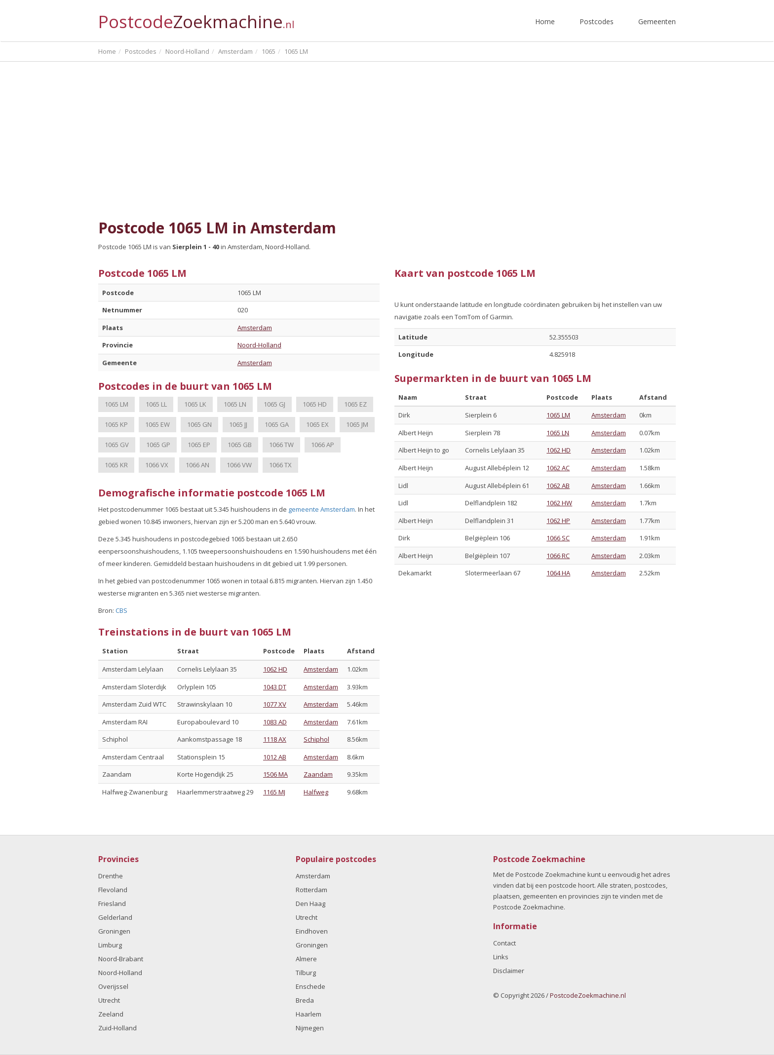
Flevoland (112, 889)
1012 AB (274, 757)
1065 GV (117, 444)
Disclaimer (508, 970)
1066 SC (558, 537)
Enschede (310, 986)
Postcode (196, 17)
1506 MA (275, 774)
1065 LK (195, 404)
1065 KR (116, 464)
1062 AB (558, 485)
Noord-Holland (259, 344)
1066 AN (197, 464)
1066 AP (322, 444)
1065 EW (157, 424)
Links (500, 956)
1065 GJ (274, 404)
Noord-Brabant (120, 958)
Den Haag (310, 903)
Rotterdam (311, 889)
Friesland (112, 903)
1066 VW (239, 464)
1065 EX (317, 424)
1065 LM (116, 404)
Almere (306, 958)
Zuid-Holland (117, 1027)
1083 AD (275, 721)
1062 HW (559, 502)
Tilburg (306, 972)
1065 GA (277, 424)
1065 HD (315, 404)
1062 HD (275, 669)
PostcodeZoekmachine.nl (588, 995)
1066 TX (280, 464)
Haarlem (308, 1014)
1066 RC (558, 555)
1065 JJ (238, 424)
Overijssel (113, 986)
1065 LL (156, 404)
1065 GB (240, 444)
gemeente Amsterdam (321, 509)
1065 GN (199, 424)
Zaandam (318, 774)
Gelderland (115, 917)
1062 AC (558, 467)
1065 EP (199, 444)
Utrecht (109, 1000)
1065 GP (158, 444)
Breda (305, 1000)
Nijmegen (310, 1027)
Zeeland (110, 1014)
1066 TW (281, 444)
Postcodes (597, 21)
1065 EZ (355, 404)
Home (545, 21)
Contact (504, 943)
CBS (121, 610)
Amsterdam (254, 327)
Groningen (114, 931)
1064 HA (558, 572)
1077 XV (274, 704)
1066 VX (156, 464)
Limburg (110, 945)
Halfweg (316, 792)
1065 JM (357, 424)
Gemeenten (657, 21)
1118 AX (274, 739)
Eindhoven (312, 931)
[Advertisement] (387, 141)
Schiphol (316, 739)
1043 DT (274, 686)
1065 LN (235, 404)
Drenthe (110, 875)
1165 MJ (274, 792)
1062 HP (558, 520)
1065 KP (116, 424)
